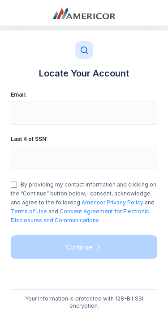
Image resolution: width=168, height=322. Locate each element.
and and (83, 202)
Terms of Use (29, 211)
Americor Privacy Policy (113, 202)
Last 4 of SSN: (29, 139)
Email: (18, 94)
